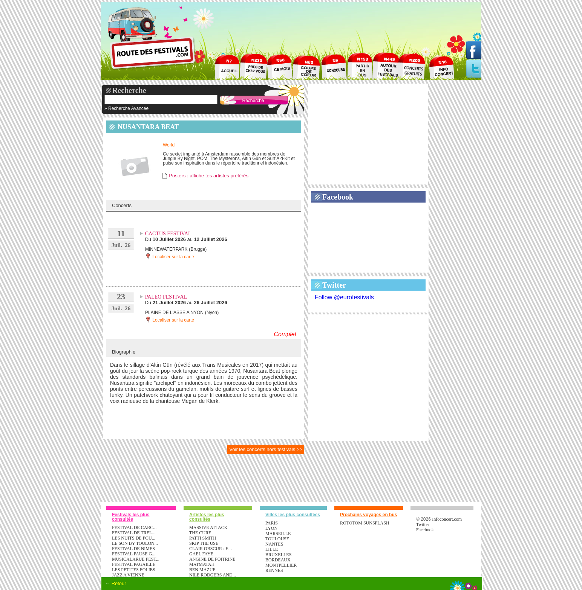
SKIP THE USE (203, 543)
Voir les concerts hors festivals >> (265, 449)
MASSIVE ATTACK (208, 527)
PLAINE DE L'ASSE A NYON (174, 312)
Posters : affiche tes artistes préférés (208, 175)
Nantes (274, 544)
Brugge (197, 249)
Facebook (337, 197)
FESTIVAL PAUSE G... (133, 553)
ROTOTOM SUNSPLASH (364, 523)
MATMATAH (201, 564)
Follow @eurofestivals (344, 297)
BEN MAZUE (202, 569)
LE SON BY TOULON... (135, 543)
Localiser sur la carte (169, 256)
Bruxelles (278, 554)
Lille (271, 549)
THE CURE (200, 532)
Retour (119, 583)
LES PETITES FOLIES (133, 569)
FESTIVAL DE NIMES (133, 548)
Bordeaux (278, 560)
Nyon (212, 312)
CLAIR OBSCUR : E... (210, 548)
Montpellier (281, 565)
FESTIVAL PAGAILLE (133, 564)
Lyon (271, 528)
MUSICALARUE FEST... (135, 559)
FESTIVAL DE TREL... (133, 532)
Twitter (334, 285)
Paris (271, 523)
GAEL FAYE (201, 553)
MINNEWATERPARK (166, 249)
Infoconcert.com (447, 519)
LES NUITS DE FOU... (133, 538)
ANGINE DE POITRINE (212, 559)
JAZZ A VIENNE (128, 575)
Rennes (274, 570)
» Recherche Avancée (126, 108)
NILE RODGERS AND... (212, 575)
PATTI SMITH (202, 538)
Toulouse (277, 538)
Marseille (278, 533)
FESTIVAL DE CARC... (134, 527)
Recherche (129, 90)
